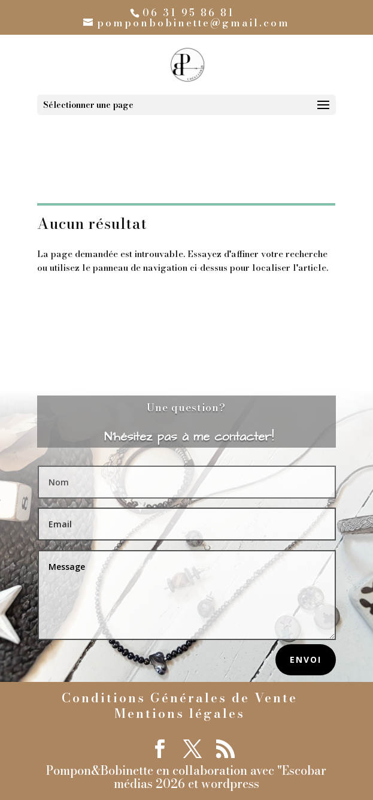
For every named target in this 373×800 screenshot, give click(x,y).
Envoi (306, 659)
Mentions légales (179, 713)
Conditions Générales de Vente (180, 697)
